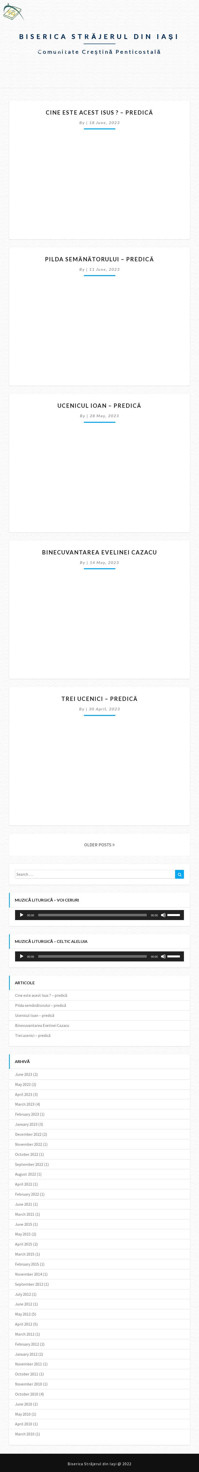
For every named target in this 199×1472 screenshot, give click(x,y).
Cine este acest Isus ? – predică (99, 112)
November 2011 (28, 1363)
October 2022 (26, 1154)
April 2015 (23, 1244)
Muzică (150, 33)
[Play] (21, 915)
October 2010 (26, 1394)
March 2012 (24, 1334)
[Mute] (163, 915)
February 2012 (27, 1344)
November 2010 (28, 1383)
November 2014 (28, 1274)
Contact (62, 50)
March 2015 (24, 1254)
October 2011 (26, 1373)
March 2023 (24, 1104)
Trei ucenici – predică (99, 698)
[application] (99, 915)
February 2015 (27, 1264)
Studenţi (126, 33)
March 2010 (24, 1433)
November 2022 (28, 1144)
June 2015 (23, 1224)
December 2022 (28, 1134)
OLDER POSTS (99, 845)
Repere (41, 33)
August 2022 (25, 1174)
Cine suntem (16, 33)
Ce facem (64, 33)
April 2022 (23, 1184)
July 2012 (23, 1294)
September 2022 (29, 1164)
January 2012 (26, 1354)
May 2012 (23, 1314)
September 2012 (29, 1284)
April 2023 (23, 1094)
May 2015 (23, 1234)
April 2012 (23, 1324)
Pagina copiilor (95, 33)
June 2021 (23, 1204)
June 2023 (23, 1074)
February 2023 (27, 1114)
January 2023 (26, 1124)
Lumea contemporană (26, 50)
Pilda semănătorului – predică (99, 259)
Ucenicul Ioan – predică (99, 405)
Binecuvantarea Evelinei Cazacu (99, 552)
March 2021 (24, 1214)
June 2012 (23, 1303)
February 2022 (27, 1194)
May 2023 (23, 1084)
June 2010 (23, 1404)
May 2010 (23, 1414)
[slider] (92, 915)
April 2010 (23, 1423)
